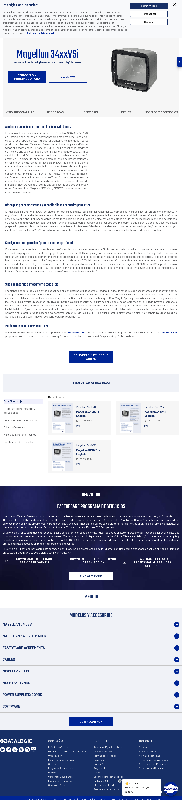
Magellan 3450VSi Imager (24, 636)
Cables (9, 659)
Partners (53, 772)
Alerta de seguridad (149, 755)
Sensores (99, 759)
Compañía (55, 741)
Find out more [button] (91, 576)
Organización (55, 755)
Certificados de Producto (152, 764)
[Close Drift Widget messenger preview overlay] (120, 781)
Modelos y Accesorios (161, 112)
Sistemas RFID (101, 780)
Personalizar (149, 13)
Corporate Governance (60, 776)
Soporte (146, 741)
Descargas (68, 76)
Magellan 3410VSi (18, 624)
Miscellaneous (16, 671)
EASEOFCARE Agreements (24, 648)
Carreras (53, 764)
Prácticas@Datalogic (59, 747)
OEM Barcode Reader (105, 785)
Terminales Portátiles (105, 755)
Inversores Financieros (60, 780)
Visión (97, 772)
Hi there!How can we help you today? (137, 787)
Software (11, 706)
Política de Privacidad (40, 33)
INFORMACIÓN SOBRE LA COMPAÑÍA (67, 751)
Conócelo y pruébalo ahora (27, 76)
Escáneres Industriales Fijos (108, 776)
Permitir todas (149, 5)
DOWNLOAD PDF (91, 721)
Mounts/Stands (16, 683)
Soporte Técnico (148, 751)
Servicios (91, 112)
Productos (103, 741)
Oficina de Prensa (57, 785)
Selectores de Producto (151, 768)
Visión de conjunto (20, 112)
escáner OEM (76, 332)
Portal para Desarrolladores (154, 759)
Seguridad (99, 768)
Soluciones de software (106, 789)
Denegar (149, 21)
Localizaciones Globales (61, 759)
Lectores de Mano (103, 751)
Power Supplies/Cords (22, 694)
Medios (126, 112)
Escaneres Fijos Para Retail (108, 747)
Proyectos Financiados (60, 768)
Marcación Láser (102, 764)
